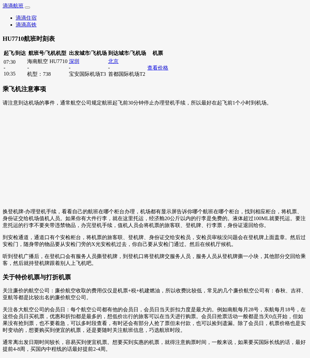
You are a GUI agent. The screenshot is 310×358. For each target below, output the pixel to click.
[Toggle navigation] (27, 7)
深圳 (74, 61)
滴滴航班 (13, 5)
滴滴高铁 (26, 24)
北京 (113, 61)
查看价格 (157, 68)
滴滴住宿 (26, 18)
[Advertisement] (155, 157)
